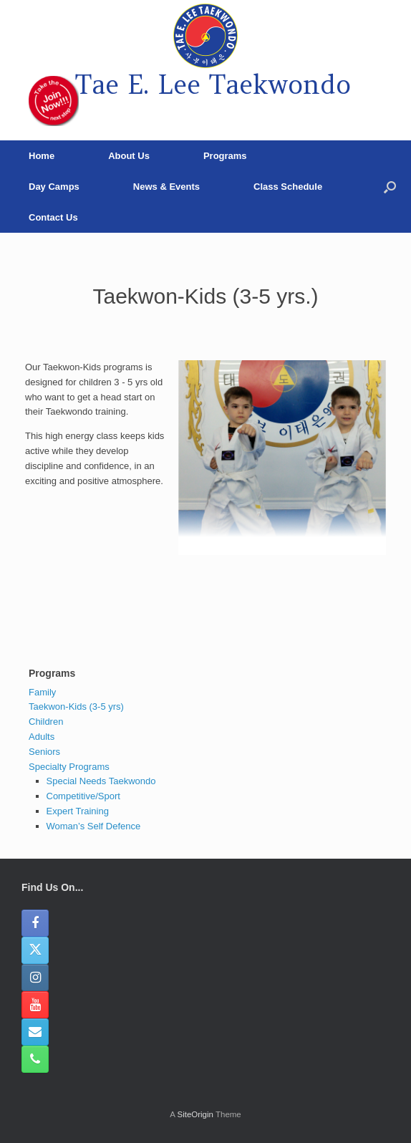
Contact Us (53, 217)
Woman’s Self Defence (94, 826)
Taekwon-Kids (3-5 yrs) (76, 706)
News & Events (166, 186)
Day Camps (54, 186)
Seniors (44, 751)
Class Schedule (287, 186)
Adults (41, 736)
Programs (225, 155)
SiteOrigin (195, 1114)
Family (42, 692)
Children (46, 721)
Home (41, 155)
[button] (390, 186)
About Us (129, 155)
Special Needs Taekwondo (101, 781)
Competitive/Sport (83, 796)
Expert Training (78, 811)
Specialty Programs (69, 766)
